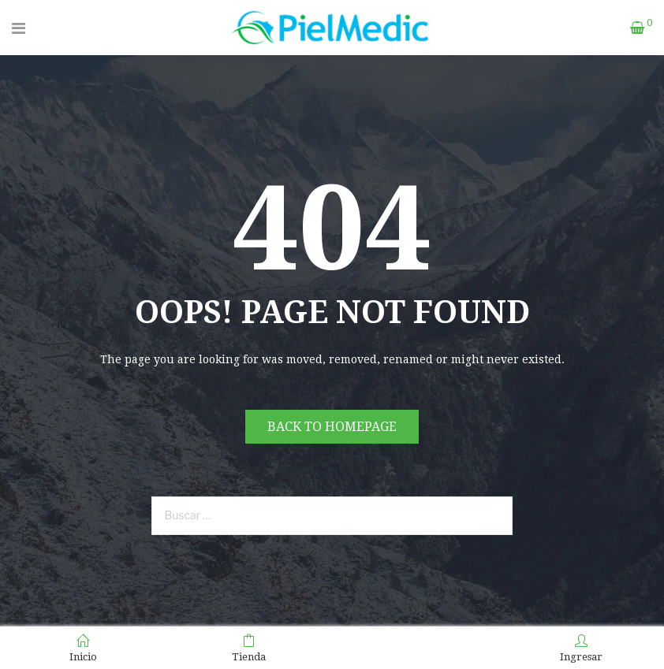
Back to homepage (332, 426)
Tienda (249, 648)
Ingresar (581, 648)
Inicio (83, 648)
